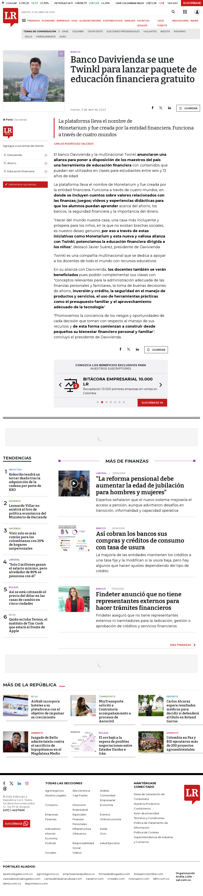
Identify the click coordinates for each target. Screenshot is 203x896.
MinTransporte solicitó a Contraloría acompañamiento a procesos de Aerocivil (115, 711)
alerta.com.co (12, 883)
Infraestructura (82, 828)
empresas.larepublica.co (79, 873)
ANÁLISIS (129, 20)
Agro (62, 36)
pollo (28, 36)
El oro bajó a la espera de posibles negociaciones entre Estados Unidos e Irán (115, 745)
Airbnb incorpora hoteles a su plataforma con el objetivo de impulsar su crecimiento (47, 709)
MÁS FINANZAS (180, 644)
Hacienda (15, 501)
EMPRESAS (63, 20)
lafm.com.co (161, 878)
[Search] (173, 12)
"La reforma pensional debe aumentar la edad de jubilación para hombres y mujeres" (140, 485)
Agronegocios (54, 790)
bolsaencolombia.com (148, 873)
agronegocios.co (48, 873)
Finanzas (50, 818)
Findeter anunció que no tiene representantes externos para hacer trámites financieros (138, 601)
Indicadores (52, 828)
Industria (15, 469)
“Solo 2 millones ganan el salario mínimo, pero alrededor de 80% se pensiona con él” (28, 570)
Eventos (105, 814)
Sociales (50, 852)
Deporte (172, 696)
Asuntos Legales (55, 795)
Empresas (51, 814)
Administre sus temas (20, 184)
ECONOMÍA (48, 20)
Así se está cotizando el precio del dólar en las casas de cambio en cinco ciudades (27, 597)
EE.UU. (12, 614)
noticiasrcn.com (139, 878)
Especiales (79, 814)
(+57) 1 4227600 (14, 809)
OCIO (74, 20)
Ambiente (37, 732)
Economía (106, 804)
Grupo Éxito (95, 31)
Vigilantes (150, 31)
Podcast (50, 842)
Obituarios (79, 833)
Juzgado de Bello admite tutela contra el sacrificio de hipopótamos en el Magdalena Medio (47, 745)
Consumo (51, 804)
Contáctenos (142, 808)
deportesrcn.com (36, 883)
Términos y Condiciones (149, 817)
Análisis (104, 790)
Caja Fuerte (80, 795)
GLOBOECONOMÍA (90, 20)
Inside (103, 828)
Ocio (103, 833)
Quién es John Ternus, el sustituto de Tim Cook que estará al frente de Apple (28, 625)
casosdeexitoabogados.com (21, 878)
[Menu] (24, 20)
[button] (59, 385)
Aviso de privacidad (146, 812)
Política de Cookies (146, 832)
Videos (77, 852)
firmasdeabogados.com (114, 873)
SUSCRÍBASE (192, 3)
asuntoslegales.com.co (18, 873)
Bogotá (165, 31)
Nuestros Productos (146, 803)
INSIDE (194, 20)
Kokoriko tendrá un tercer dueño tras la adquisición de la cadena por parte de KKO (25, 482)
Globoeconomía (110, 818)
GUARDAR (188, 108)
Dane (65, 31)
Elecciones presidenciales (123, 31)
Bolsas (13, 587)
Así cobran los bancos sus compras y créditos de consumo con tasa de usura (140, 540)
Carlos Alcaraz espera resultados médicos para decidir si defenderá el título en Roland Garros (183, 711)
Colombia (78, 31)
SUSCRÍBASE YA (152, 402)
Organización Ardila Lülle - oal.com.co (185, 876)
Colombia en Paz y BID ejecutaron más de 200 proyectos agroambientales (182, 743)
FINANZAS (34, 20)
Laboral (14, 559)
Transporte (107, 696)
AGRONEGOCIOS (113, 20)
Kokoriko (180, 31)
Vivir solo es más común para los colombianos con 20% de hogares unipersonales (26, 541)
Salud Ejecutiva (110, 842)
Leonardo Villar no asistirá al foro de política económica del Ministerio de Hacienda (28, 511)
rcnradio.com (116, 878)
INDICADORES (180, 20)
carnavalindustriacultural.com (63, 878)
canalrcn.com (94, 878)
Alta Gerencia (81, 790)
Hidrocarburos (46, 36)
